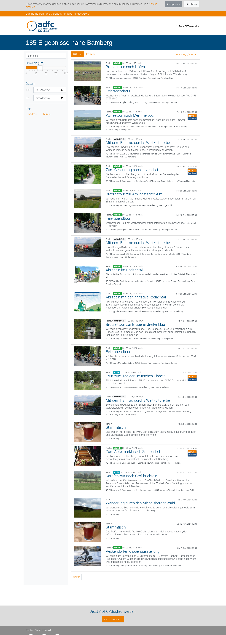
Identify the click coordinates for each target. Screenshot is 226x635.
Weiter (76, 576)
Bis (27, 98)
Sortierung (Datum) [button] (185, 54)
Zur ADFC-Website (187, 26)
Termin (47, 114)
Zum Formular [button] (113, 619)
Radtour (32, 114)
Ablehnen (191, 4)
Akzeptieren (173, 4)
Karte (90, 54)
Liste (77, 54)
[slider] (40, 67)
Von (28, 89)
